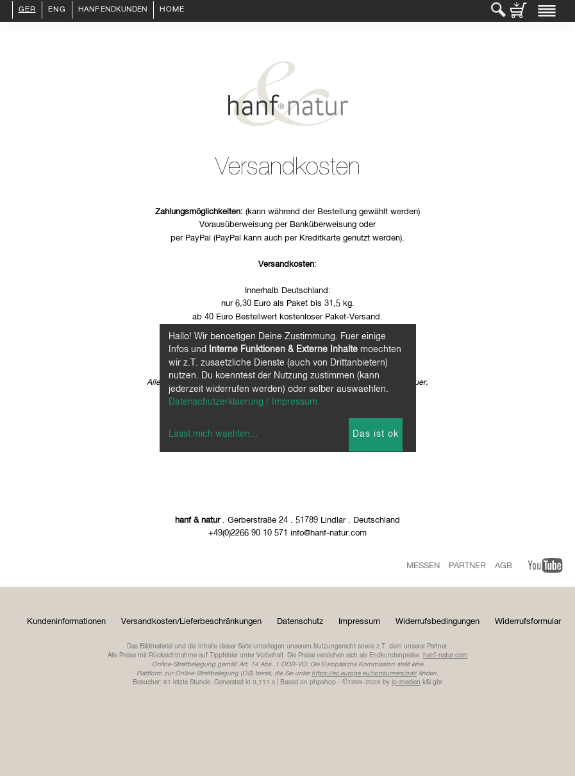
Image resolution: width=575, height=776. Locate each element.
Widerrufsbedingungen (437, 622)
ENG (57, 10)
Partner (467, 566)
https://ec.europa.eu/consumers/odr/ (364, 673)
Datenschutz (300, 622)
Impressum (359, 622)
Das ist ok (376, 434)
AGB (503, 566)
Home (172, 10)
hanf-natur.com (445, 655)
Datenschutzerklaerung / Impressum (243, 402)
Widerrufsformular (528, 622)
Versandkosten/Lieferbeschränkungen (191, 622)
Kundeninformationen (66, 622)
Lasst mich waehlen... (213, 434)
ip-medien (406, 682)
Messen (423, 566)
